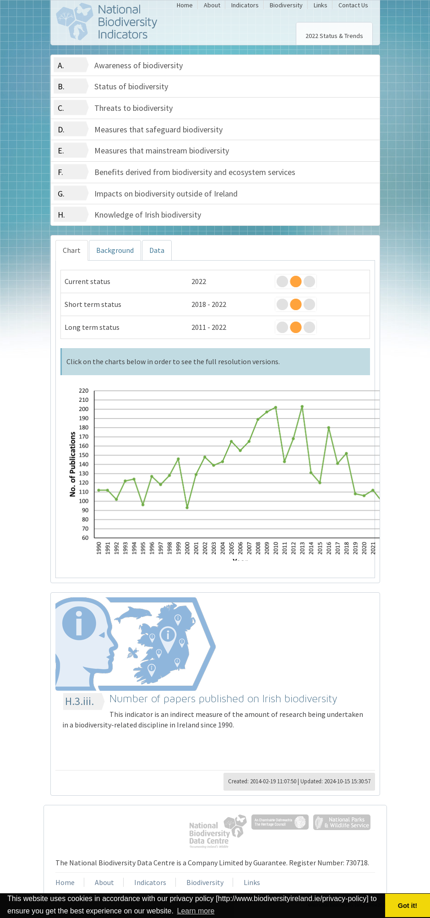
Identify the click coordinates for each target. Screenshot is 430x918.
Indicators (245, 5)
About (212, 5)
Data (156, 250)
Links (320, 5)
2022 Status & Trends (334, 36)
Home (185, 5)
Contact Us (353, 5)
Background (115, 250)
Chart (72, 250)
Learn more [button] (196, 911)
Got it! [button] (407, 905)
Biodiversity (286, 5)
